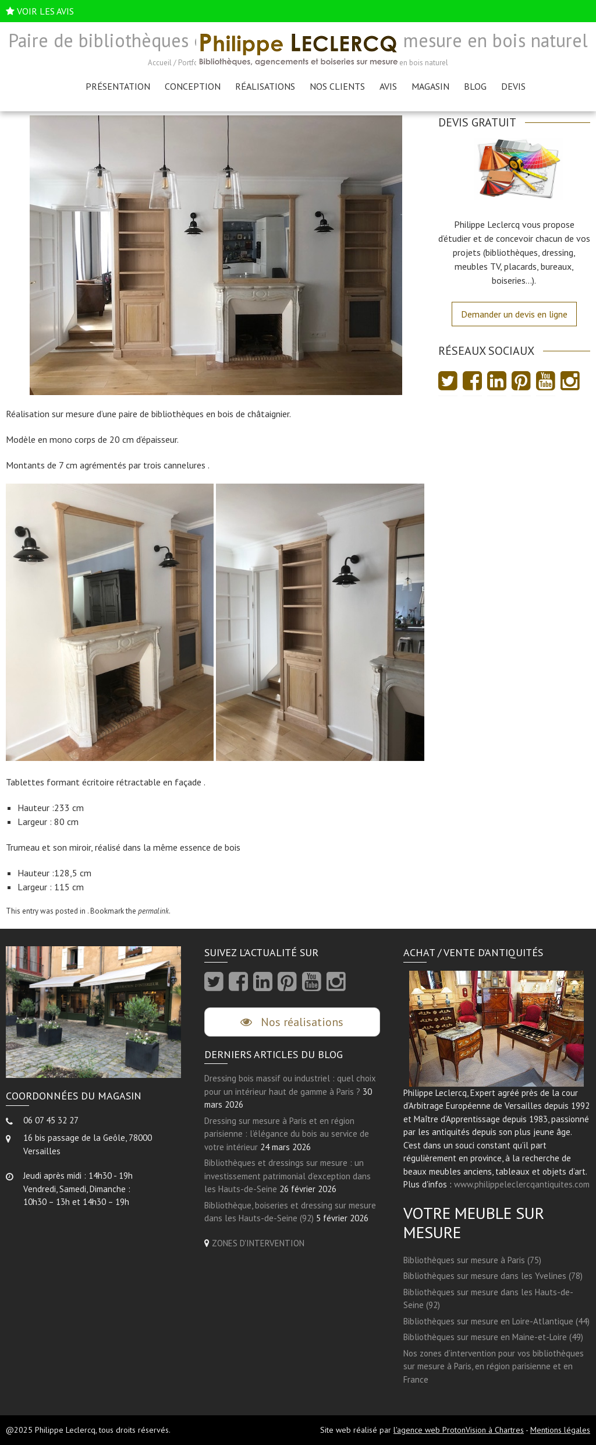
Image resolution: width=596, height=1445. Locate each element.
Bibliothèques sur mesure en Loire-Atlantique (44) (496, 1321)
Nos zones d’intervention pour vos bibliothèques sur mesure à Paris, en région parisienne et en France (493, 1366)
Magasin (430, 86)
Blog (475, 86)
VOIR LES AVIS (45, 11)
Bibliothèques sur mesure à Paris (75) (472, 1260)
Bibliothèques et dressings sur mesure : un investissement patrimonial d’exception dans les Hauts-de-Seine (287, 1175)
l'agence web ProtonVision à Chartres (458, 1430)
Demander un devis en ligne (514, 314)
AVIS (388, 86)
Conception (193, 86)
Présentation (118, 86)
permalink (153, 911)
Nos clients (337, 86)
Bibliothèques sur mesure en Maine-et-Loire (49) (493, 1336)
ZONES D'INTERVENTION (258, 1243)
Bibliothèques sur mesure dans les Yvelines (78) (493, 1275)
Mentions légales (560, 1430)
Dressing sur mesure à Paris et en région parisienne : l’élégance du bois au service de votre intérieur (286, 1134)
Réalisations (265, 86)
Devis (513, 86)
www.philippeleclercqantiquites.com (522, 1184)
